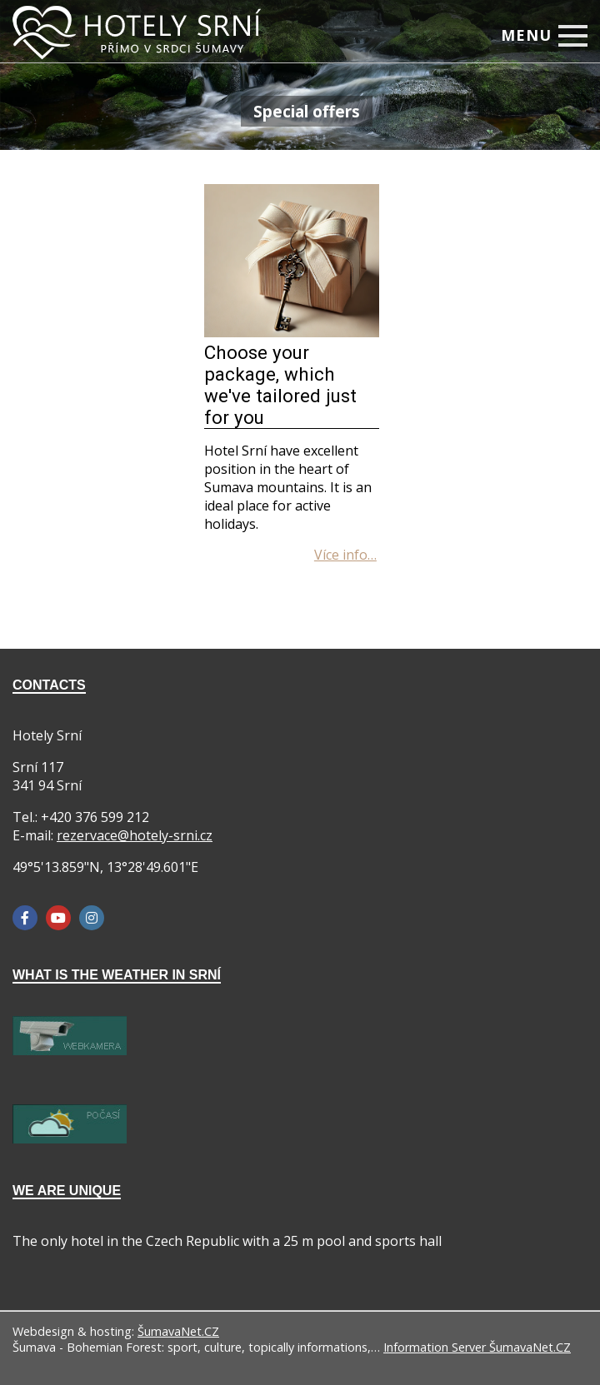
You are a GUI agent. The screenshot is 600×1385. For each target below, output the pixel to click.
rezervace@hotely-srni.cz (134, 835)
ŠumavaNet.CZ (178, 1331)
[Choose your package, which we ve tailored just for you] (291, 332)
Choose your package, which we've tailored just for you (280, 384)
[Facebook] (25, 917)
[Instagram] (91, 917)
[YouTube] (58, 917)
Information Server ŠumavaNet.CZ (477, 1347)
